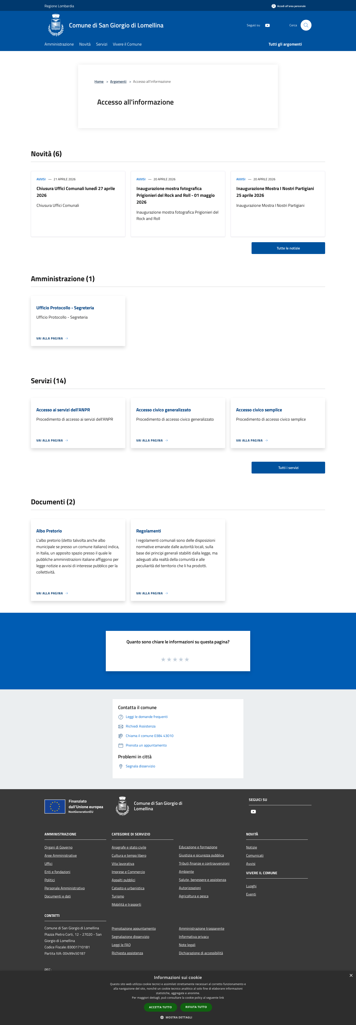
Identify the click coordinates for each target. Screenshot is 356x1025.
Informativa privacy (194, 936)
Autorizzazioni (190, 888)
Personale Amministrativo (64, 888)
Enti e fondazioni (57, 871)
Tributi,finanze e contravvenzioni (204, 863)
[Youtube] (265, 25)
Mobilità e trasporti (126, 904)
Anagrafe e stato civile (129, 847)
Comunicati (255, 855)
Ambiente (186, 871)
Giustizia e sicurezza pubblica (201, 855)
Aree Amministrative (60, 855)
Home (99, 81)
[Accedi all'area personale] (289, 6)
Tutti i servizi (288, 467)
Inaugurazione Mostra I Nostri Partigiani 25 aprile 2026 (275, 192)
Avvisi (41, 179)
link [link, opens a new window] (221, 998)
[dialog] (178, 998)
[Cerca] (306, 25)
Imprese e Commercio (128, 871)
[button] (178, 1017)
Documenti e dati (57, 896)
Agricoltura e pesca (193, 896)
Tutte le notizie (288, 248)
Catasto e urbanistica (128, 888)
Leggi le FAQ (121, 944)
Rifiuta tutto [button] (196, 1007)
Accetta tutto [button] (160, 1007)
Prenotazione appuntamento (134, 928)
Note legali (187, 944)
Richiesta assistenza (127, 953)
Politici (49, 880)
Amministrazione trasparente (201, 928)
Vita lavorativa (123, 863)
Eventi (251, 894)
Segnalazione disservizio (130, 936)
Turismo (118, 896)
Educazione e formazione (198, 847)
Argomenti (118, 81)
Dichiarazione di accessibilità (201, 953)
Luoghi (251, 886)
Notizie (251, 847)
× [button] (351, 975)
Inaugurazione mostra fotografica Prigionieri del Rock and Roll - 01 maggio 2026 (175, 195)
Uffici (48, 863)
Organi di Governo (58, 847)
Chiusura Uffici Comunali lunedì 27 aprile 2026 (76, 192)
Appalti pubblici (123, 880)
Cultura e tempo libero (129, 855)
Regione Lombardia (59, 6)
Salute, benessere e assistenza (202, 879)
